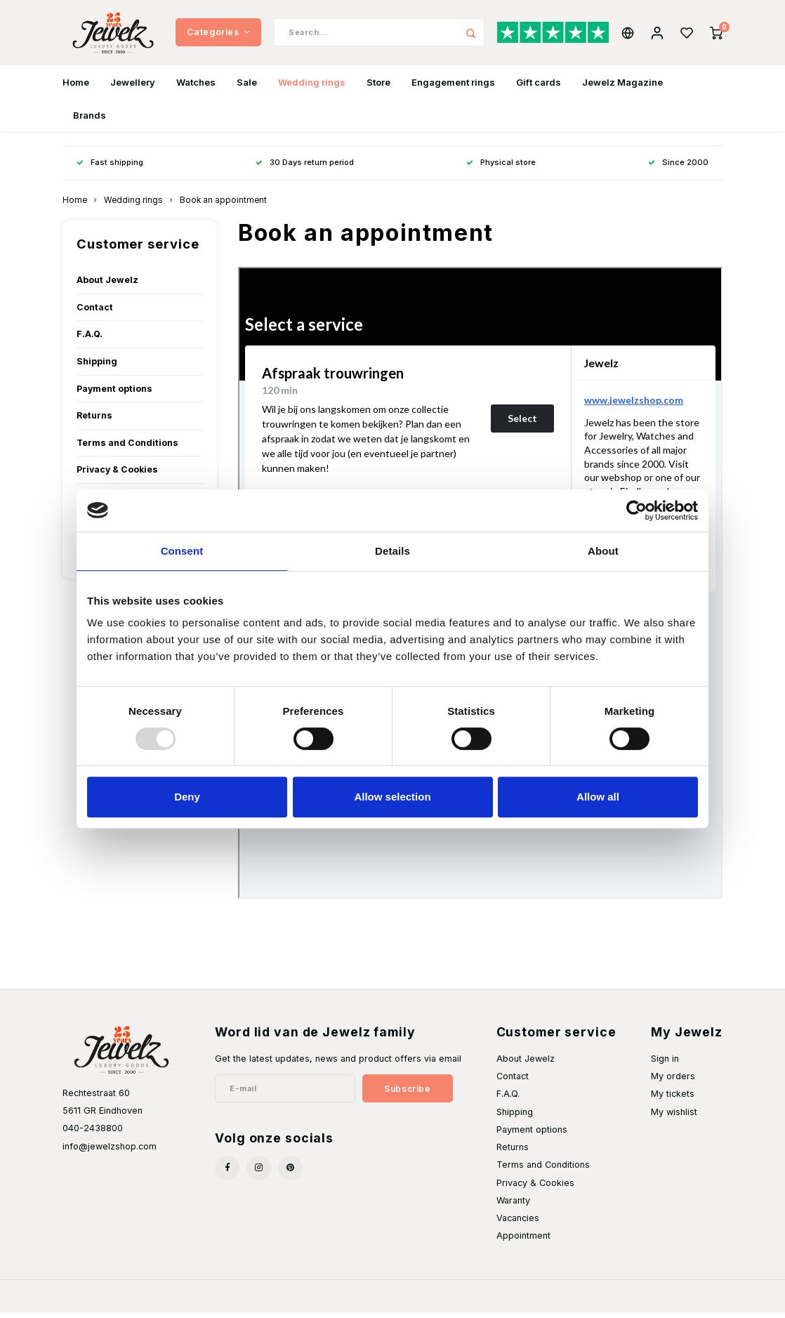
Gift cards (538, 87)
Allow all (597, 797)
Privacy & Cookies (117, 475)
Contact (95, 312)
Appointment (523, 1241)
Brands (89, 120)
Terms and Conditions (127, 447)
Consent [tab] (182, 551)
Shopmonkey (237, 1301)
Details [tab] (392, 551)
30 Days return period (305, 168)
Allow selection (392, 797)
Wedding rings (311, 87)
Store (378, 87)
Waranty (513, 1205)
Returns (94, 421)
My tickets (672, 1099)
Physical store (501, 168)
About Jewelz (107, 285)
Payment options (114, 393)
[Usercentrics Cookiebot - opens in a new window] (636, 510)
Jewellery (132, 87)
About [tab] (603, 551)
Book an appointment (223, 206)
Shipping (97, 367)
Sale (247, 87)
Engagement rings (453, 87)
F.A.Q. (90, 339)
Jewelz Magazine (622, 87)
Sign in (665, 1064)
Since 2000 (678, 168)
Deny (187, 797)
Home (75, 87)
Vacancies (517, 1223)
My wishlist (674, 1117)
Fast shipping (110, 168)
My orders (673, 1081)
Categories (218, 34)
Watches (196, 87)
